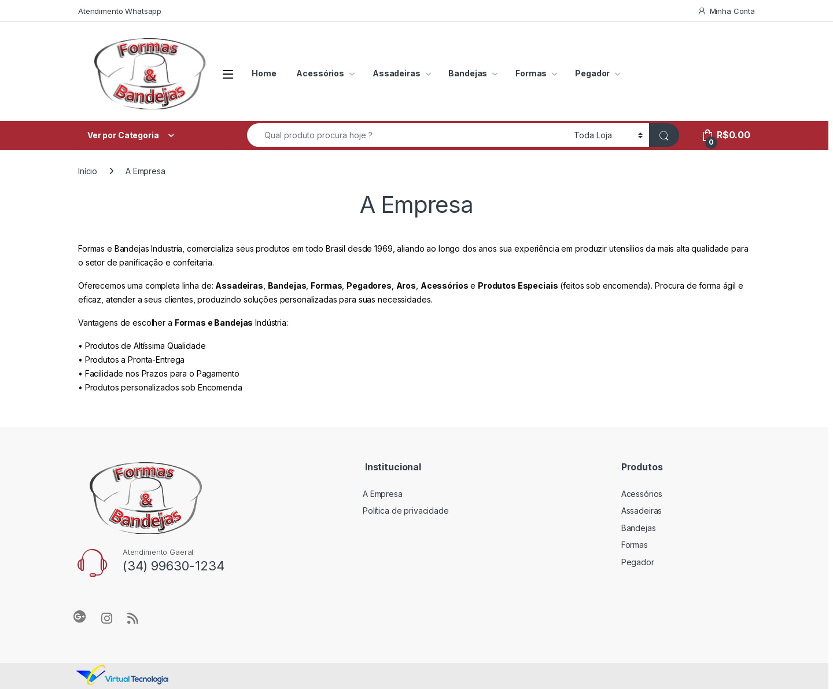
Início (87, 171)
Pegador (592, 73)
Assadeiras (397, 73)
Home (264, 73)
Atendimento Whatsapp (119, 11)
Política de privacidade (406, 510)
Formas (531, 73)
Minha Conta (726, 11)
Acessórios (320, 73)
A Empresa (383, 494)
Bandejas (467, 73)
